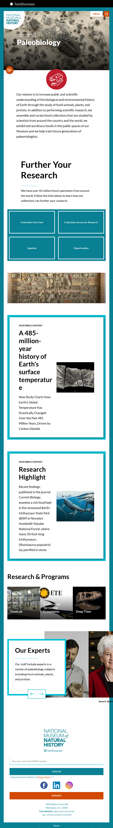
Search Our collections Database (56, 291)
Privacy (45, 777)
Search (106, 14)
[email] (56, 761)
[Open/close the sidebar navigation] (10, 70)
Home (57, 826)
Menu (96, 13)
